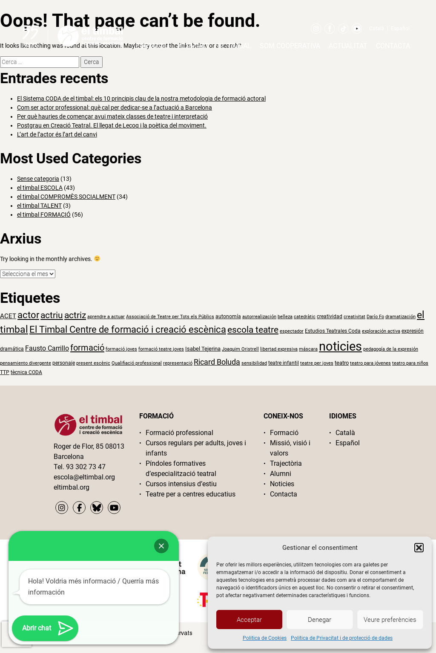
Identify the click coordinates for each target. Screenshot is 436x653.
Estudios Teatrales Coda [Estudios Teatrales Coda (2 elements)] (333, 331)
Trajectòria (286, 463)
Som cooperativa (290, 46)
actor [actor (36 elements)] (28, 315)
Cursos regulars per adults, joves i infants (196, 448)
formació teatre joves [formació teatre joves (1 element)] (161, 349)
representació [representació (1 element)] (177, 363)
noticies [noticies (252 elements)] (340, 346)
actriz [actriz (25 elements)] (75, 315)
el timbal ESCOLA (40, 187)
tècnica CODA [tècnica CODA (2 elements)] (26, 372)
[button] (419, 547)
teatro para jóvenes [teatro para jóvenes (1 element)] (370, 363)
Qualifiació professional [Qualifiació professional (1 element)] (137, 363)
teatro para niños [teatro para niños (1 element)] (410, 363)
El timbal (234, 46)
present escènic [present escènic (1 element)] (93, 363)
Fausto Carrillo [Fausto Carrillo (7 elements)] (47, 348)
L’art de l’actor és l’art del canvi (57, 134)
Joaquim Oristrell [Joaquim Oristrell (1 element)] (240, 349)
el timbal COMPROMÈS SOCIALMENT (66, 196)
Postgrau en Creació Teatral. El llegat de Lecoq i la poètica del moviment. (112, 125)
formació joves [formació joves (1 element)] (121, 349)
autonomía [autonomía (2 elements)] (228, 316)
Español (400, 29)
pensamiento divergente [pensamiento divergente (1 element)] (25, 363)
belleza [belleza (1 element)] (285, 316)
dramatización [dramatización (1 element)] (400, 316)
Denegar (319, 620)
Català (376, 29)
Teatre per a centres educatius (190, 494)
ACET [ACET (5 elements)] (8, 316)
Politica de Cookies (265, 638)
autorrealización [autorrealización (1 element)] (259, 316)
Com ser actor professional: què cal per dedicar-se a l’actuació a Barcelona (114, 107)
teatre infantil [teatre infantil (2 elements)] (283, 363)
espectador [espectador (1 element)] (292, 331)
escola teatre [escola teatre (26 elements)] (252, 330)
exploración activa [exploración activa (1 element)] (381, 331)
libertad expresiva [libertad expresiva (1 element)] (279, 349)
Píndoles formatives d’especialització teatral (181, 468)
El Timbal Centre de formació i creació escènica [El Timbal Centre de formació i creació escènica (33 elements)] (127, 329)
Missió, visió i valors (290, 448)
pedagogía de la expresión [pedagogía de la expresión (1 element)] (390, 349)
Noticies (282, 484)
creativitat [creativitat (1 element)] (354, 316)
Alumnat (193, 46)
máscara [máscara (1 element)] (308, 349)
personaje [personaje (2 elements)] (63, 363)
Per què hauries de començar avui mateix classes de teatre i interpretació (112, 116)
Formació (152, 46)
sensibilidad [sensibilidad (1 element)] (254, 363)
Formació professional (179, 433)
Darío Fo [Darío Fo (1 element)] (375, 316)
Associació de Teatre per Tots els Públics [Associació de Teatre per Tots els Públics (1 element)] (170, 316)
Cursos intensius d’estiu (181, 484)
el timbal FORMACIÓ (44, 214)
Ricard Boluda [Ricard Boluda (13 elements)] (217, 361)
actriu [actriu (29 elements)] (51, 315)
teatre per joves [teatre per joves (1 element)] (316, 363)
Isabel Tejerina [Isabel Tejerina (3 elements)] (203, 348)
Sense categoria (38, 178)
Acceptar (249, 620)
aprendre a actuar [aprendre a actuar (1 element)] (106, 316)
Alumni (280, 474)
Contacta (393, 46)
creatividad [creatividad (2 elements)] (329, 316)
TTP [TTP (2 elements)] (4, 372)
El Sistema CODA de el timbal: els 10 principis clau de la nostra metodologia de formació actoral (141, 98)
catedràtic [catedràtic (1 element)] (305, 316)
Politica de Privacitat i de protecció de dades (342, 638)
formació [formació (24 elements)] (87, 347)
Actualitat (348, 46)
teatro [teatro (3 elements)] (342, 363)
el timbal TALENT (39, 205)
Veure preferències (390, 620)
